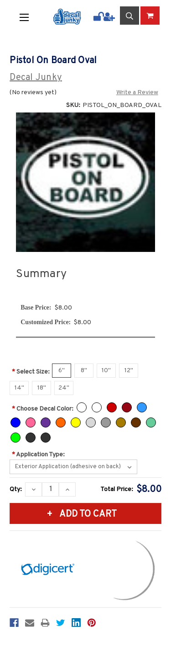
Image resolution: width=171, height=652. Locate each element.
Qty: (16, 489)
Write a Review (137, 92)
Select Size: (31, 372)
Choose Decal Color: (42, 409)
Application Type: (38, 455)
